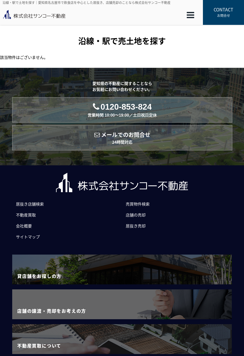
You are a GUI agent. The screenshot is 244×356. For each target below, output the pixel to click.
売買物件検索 (138, 204)
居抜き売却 (136, 226)
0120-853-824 (122, 110)
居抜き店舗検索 (30, 204)
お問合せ (223, 12)
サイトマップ (28, 237)
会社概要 (24, 226)
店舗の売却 (136, 215)
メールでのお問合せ (122, 138)
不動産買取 (26, 215)
